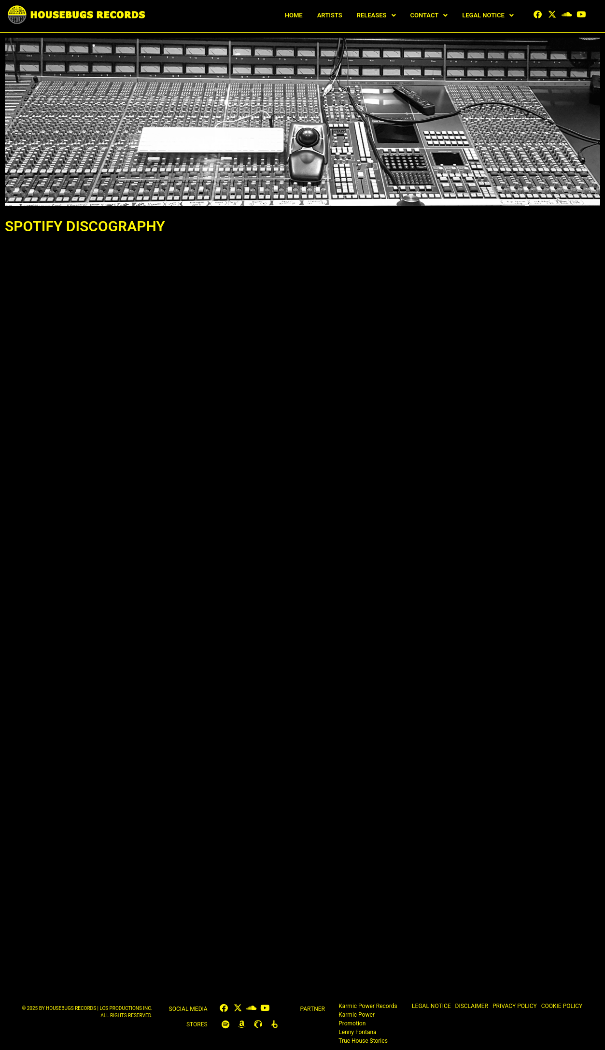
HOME (294, 15)
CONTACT (429, 15)
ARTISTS (329, 15)
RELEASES (376, 15)
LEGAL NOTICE (488, 15)
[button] (376, 15)
